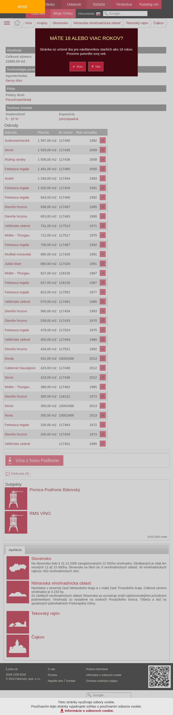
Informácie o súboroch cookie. (89, 711)
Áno (77, 66)
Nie (95, 66)
